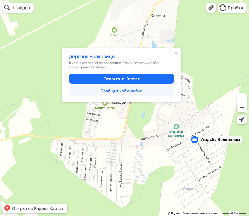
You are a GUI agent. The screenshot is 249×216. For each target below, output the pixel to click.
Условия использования (200, 213)
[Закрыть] (176, 53)
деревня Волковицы (92, 56)
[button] (211, 8)
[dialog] (121, 75)
